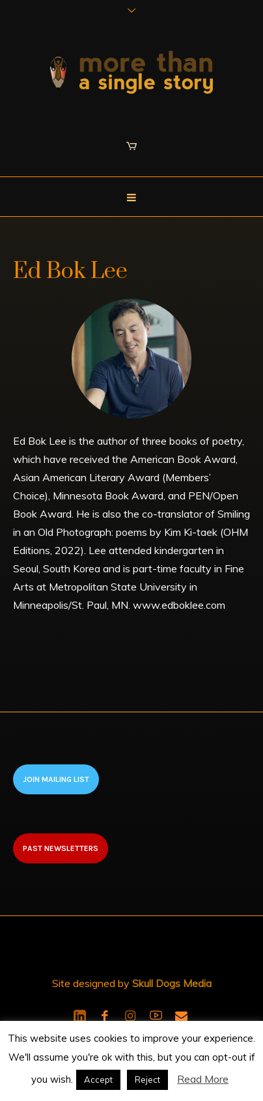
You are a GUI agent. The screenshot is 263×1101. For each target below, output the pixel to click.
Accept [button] (98, 1079)
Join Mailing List (56, 779)
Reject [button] (147, 1079)
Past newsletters (60, 848)
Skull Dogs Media (172, 983)
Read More (202, 1078)
